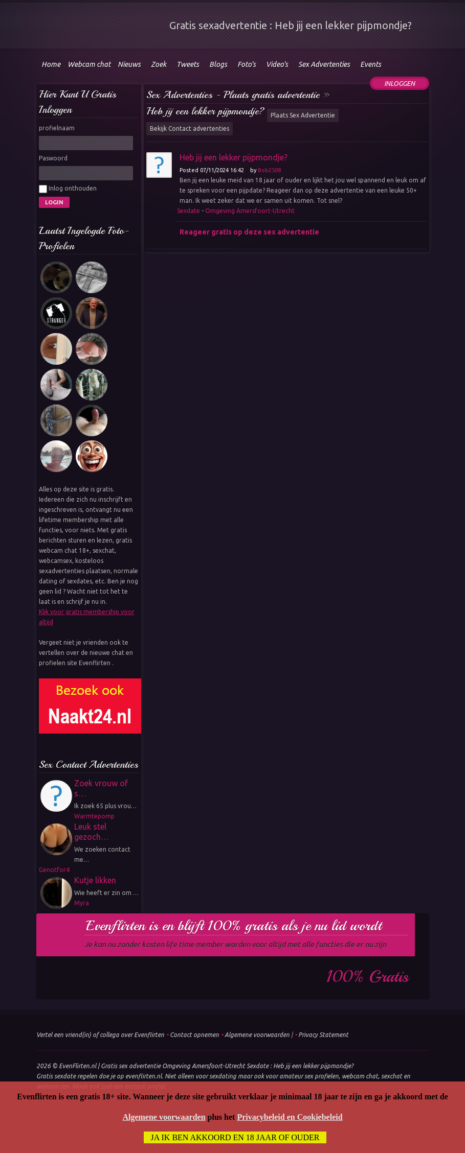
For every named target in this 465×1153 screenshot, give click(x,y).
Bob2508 (269, 170)
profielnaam (57, 128)
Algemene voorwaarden (257, 1034)
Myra (81, 903)
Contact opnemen (194, 1034)
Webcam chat (89, 64)
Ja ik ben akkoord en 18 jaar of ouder (235, 1137)
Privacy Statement (323, 1034)
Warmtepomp (94, 816)
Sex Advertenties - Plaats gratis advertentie (233, 94)
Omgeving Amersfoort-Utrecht (250, 210)
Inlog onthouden (68, 189)
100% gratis (367, 977)
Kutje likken (95, 880)
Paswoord (53, 158)
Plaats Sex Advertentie (303, 115)
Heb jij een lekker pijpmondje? (205, 111)
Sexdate (188, 210)
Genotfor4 (54, 869)
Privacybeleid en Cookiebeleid (289, 1117)
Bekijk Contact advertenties (189, 128)
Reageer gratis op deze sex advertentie (249, 232)
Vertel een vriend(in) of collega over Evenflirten (100, 1034)
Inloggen (399, 83)
